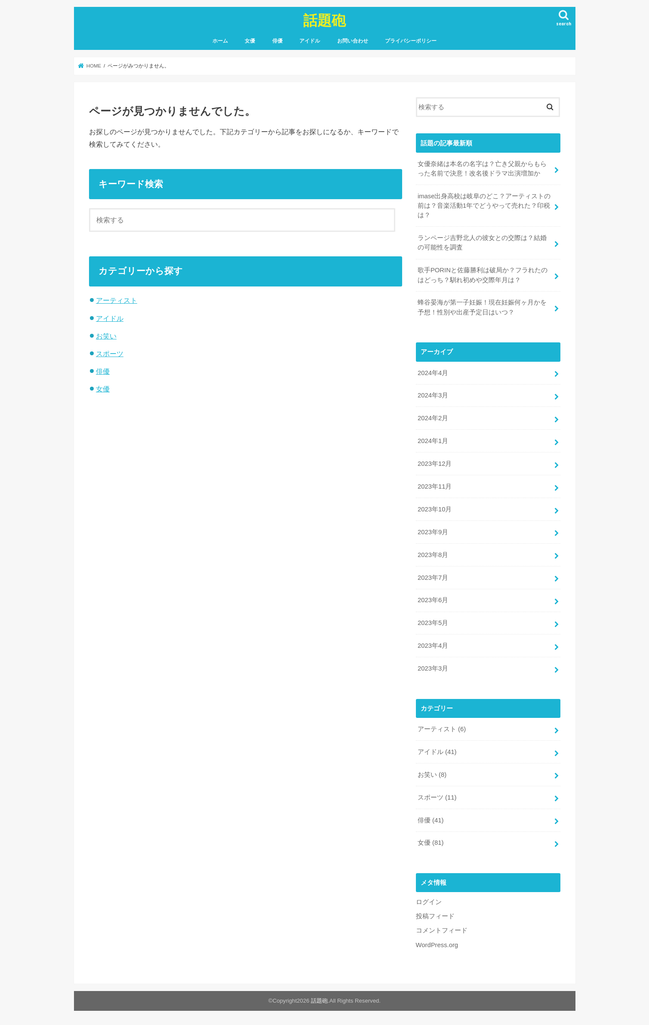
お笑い (106, 336)
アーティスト (116, 300)
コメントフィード (442, 930)
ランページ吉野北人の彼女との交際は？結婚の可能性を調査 (482, 242)
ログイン (429, 902)
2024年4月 (433, 372)
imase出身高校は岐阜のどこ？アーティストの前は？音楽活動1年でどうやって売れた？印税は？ (484, 206)
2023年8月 (433, 554)
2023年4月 (433, 645)
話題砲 (324, 20)
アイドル (309, 41)
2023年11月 (435, 486)
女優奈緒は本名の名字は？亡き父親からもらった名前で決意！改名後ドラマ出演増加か (482, 168)
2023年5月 (433, 622)
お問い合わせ (352, 41)
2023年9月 (433, 532)
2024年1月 (433, 440)
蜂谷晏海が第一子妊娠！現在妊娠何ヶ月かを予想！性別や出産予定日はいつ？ (482, 307)
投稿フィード (435, 916)
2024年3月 (433, 395)
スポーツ (109, 353)
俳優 (277, 41)
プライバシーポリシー (411, 41)
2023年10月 (435, 509)
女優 (250, 41)
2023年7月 (433, 577)
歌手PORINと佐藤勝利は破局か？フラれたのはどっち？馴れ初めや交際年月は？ (482, 275)
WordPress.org (437, 945)
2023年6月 (433, 600)
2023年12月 (435, 463)
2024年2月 (433, 418)
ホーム (220, 41)
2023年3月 (433, 668)
